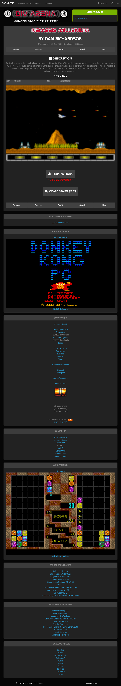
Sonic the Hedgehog (60, 611)
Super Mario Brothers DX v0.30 (60, 582)
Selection (60, 650)
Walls (60, 661)
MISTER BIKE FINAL (60, 635)
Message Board (60, 324)
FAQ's (60, 359)
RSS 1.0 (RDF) (60, 422)
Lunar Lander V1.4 (60, 621)
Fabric (60, 666)
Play (38, 3)
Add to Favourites (60, 378)
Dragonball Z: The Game (60, 577)
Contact (60, 370)
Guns (60, 653)
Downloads (60, 351)
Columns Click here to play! (60, 513)
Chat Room (60, 443)
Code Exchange (60, 348)
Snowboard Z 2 (60, 593)
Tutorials (60, 354)
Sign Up (102, 3)
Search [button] (82, 49)
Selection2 (60, 658)
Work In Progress (60, 337)
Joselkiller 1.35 (60, 632)
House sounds (60, 655)
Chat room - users (60, 329)
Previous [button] (16, 49)
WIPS (60, 448)
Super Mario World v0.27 (60, 574)
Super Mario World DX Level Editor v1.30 (60, 627)
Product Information (60, 365)
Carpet (60, 674)
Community (24, 3)
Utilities (60, 356)
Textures (60, 669)
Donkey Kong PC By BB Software (60, 273)
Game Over (60, 332)
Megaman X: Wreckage (60, 616)
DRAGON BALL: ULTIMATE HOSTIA (60, 619)
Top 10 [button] (60, 49)
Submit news (60, 384)
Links (60, 343)
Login (115, 3)
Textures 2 (60, 672)
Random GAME (60, 456)
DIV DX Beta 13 (81, 18)
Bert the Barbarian (60, 624)
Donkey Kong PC (60, 613)
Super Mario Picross (60, 579)
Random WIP (60, 453)
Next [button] (104, 49)
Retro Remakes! (60, 437)
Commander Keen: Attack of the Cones (60, 587)
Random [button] (38, 49)
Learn (48, 3)
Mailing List (60, 373)
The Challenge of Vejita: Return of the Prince (60, 596)
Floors (60, 663)
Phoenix (60, 585)
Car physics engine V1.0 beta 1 (60, 590)
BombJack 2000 (60, 630)
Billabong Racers (60, 571)
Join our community (60, 223)
